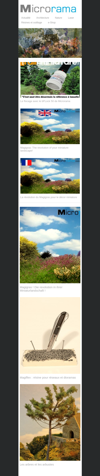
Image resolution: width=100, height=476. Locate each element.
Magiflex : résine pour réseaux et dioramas (48, 377)
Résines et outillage (31, 22)
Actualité (25, 17)
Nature (58, 17)
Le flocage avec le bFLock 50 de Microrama (45, 101)
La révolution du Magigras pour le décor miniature (48, 197)
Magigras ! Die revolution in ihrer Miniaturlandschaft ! (41, 288)
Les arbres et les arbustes (37, 464)
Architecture (42, 17)
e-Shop (52, 22)
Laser (71, 17)
